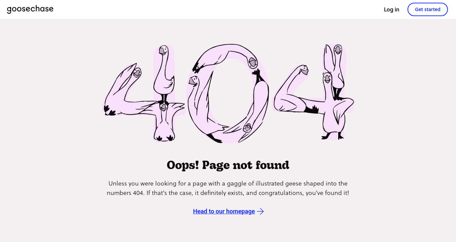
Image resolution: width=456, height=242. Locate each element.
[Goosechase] (30, 9)
